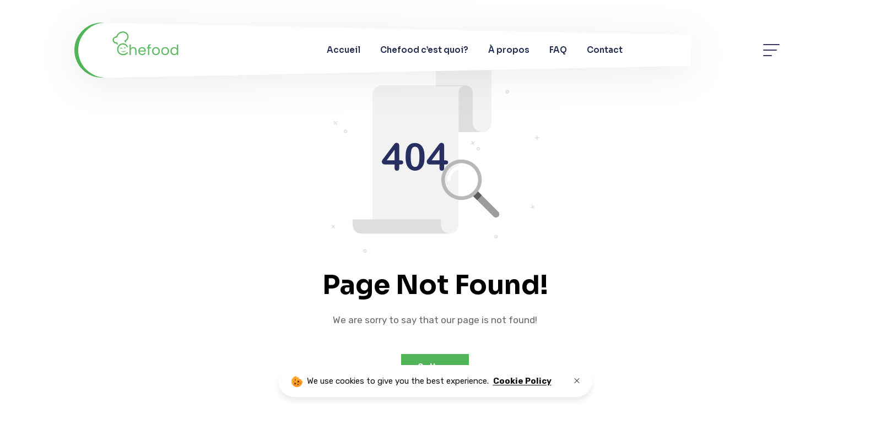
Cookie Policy (522, 381)
